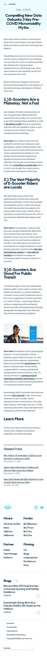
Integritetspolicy (12, 631)
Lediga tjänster (31, 557)
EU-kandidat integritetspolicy (16, 635)
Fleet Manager (11, 553)
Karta (6, 527)
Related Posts (13, 449)
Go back (12, 4)
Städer (7, 550)
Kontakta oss (30, 561)
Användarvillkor (12, 627)
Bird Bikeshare (30, 524)
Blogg (26, 553)
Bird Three (29, 527)
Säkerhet (8, 531)
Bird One (28, 535)
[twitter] (41, 508)
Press (26, 565)
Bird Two (28, 531)
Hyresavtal (10, 623)
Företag (29, 544)
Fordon (28, 518)
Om (25, 550)
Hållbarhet (9, 535)
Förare (8, 518)
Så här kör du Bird (12, 524)
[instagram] (35, 508)
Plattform (8, 557)
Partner (9, 544)
